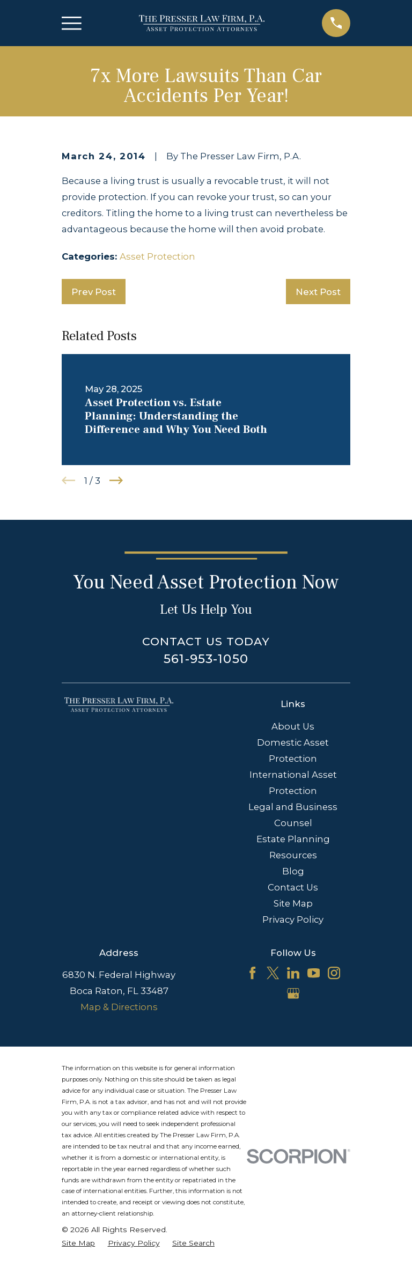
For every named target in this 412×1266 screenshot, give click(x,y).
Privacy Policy (292, 919)
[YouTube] (313, 973)
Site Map (293, 903)
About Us (292, 726)
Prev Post (93, 291)
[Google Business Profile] (293, 993)
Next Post (318, 291)
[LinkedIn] (293, 973)
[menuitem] (78, 1243)
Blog (293, 871)
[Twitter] (273, 973)
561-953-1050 (206, 658)
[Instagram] (334, 973)
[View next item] (116, 480)
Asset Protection (157, 256)
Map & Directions (119, 1007)
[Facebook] (252, 973)
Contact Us (293, 887)
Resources (293, 855)
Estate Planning (293, 839)
